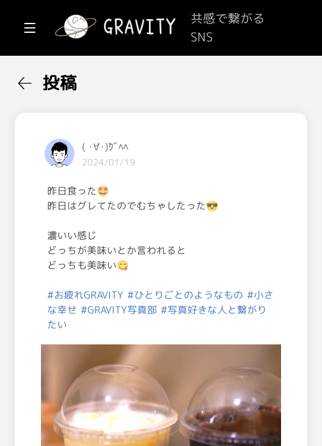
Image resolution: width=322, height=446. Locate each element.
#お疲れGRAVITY (234, 354)
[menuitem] (74, 79)
